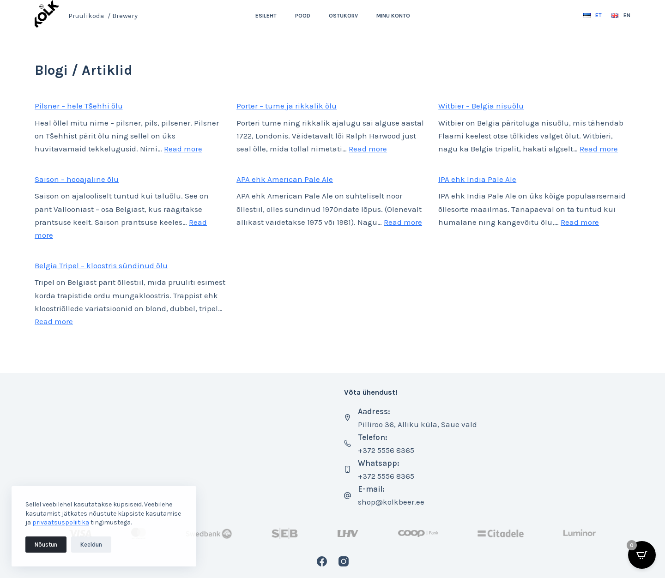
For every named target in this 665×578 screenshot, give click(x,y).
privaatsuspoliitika (60, 522)
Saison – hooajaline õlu (77, 179)
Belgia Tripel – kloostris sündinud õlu (101, 265)
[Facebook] (322, 561)
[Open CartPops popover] (642, 555)
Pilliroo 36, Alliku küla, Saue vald (417, 424)
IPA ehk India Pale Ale (477, 179)
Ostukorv (343, 15)
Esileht (266, 15)
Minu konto (393, 15)
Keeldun (91, 544)
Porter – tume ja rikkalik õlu (286, 105)
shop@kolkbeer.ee (391, 501)
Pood (302, 15)
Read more (183, 148)
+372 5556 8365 (386, 450)
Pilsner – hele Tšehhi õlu (79, 105)
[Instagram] (344, 561)
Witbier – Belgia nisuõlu (481, 105)
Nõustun (46, 544)
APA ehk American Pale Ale (284, 179)
